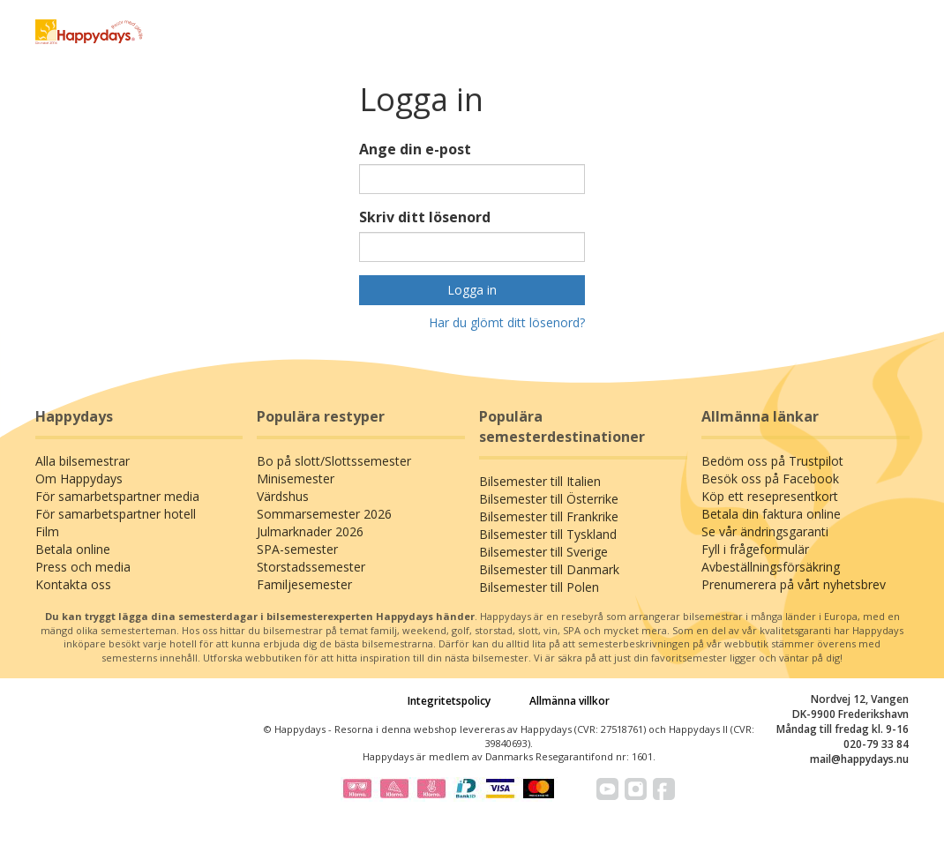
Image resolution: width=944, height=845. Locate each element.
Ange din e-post (415, 149)
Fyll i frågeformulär (755, 549)
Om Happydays (79, 478)
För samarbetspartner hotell (115, 513)
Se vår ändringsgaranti (764, 531)
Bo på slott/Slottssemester (334, 460)
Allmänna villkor (569, 700)
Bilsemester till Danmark (549, 569)
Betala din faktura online (771, 513)
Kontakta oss (73, 584)
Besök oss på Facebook (770, 478)
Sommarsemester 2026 (324, 513)
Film (47, 531)
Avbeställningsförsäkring (770, 566)
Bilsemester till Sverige (543, 551)
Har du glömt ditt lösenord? (507, 322)
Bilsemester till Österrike (548, 498)
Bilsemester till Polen (539, 587)
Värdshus (283, 496)
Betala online (72, 549)
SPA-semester (297, 549)
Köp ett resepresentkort (769, 496)
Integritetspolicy (449, 700)
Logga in (472, 289)
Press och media (83, 566)
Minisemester (295, 478)
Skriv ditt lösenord (425, 217)
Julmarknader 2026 (310, 531)
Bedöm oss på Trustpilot (772, 460)
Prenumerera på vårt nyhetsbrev (793, 584)
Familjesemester (304, 584)
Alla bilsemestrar (82, 460)
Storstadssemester (311, 566)
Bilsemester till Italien (540, 481)
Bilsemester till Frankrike (548, 516)
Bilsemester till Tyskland (548, 534)
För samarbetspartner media (117, 496)
